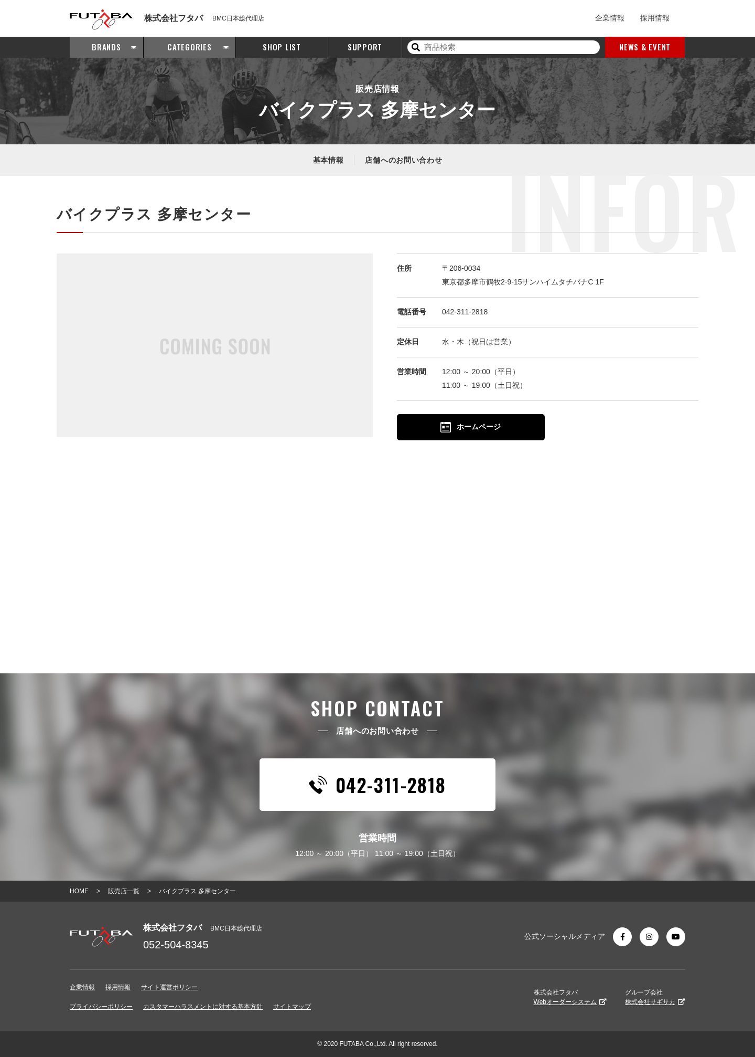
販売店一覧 (123, 891)
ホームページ (470, 427)
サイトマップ (292, 1006)
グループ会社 (655, 997)
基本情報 (328, 160)
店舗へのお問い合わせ (403, 160)
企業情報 (609, 18)
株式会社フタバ (570, 997)
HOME (79, 891)
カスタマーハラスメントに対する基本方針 (203, 1006)
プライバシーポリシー (101, 1006)
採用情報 (655, 18)
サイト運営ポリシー (169, 987)
